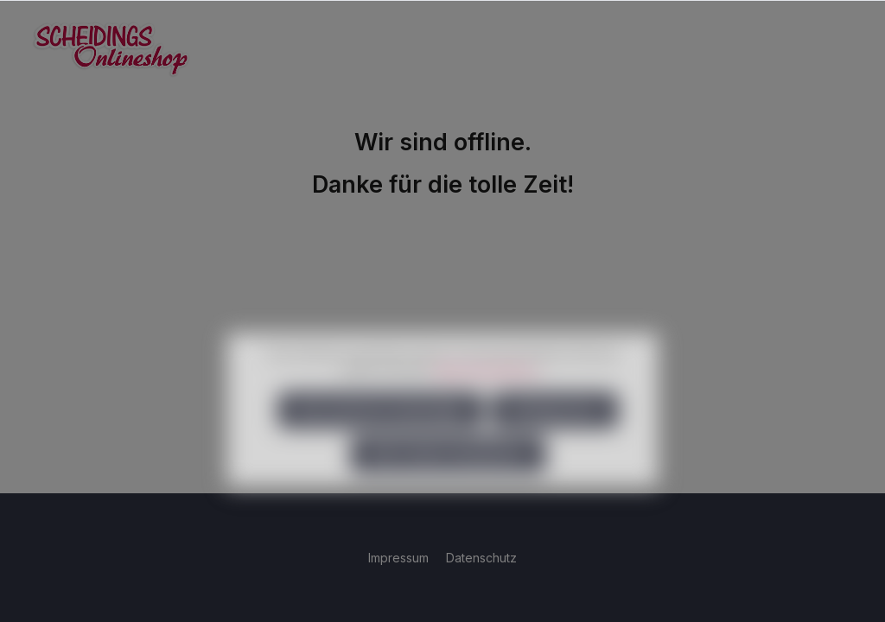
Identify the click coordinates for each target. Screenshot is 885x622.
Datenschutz (481, 557)
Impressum (400, 557)
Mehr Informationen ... (489, 391)
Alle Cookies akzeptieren (448, 476)
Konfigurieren (555, 432)
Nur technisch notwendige (380, 432)
